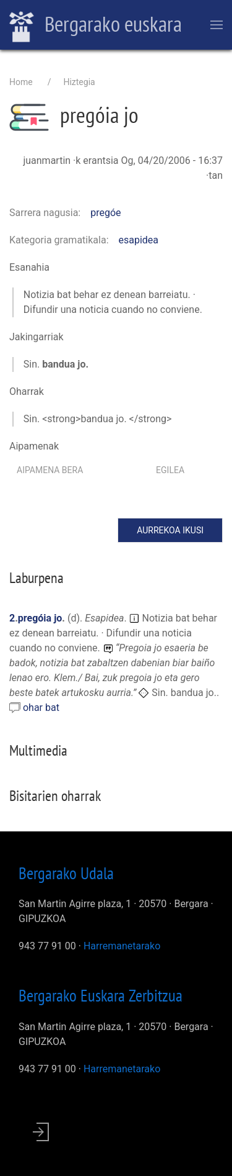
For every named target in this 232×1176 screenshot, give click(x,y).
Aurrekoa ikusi (170, 530)
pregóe (105, 213)
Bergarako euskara (95, 25)
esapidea (139, 240)
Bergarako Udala (66, 873)
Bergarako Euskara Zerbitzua (101, 995)
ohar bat (41, 707)
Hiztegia (79, 82)
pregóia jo (40, 618)
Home (21, 82)
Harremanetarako (122, 946)
